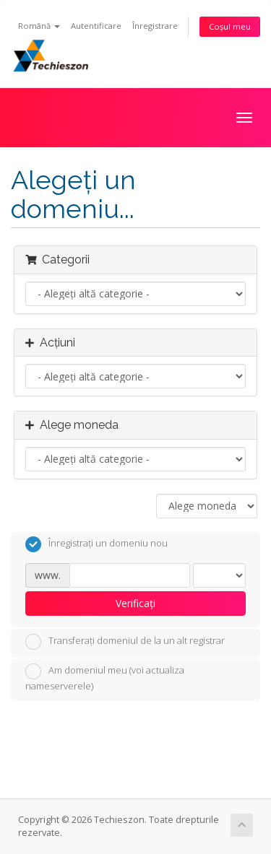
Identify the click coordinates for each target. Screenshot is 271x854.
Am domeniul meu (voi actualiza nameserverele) (104, 677)
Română (39, 25)
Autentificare (96, 25)
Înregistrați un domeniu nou (96, 544)
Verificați (135, 603)
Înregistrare (155, 25)
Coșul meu (230, 26)
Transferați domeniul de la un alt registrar (125, 642)
